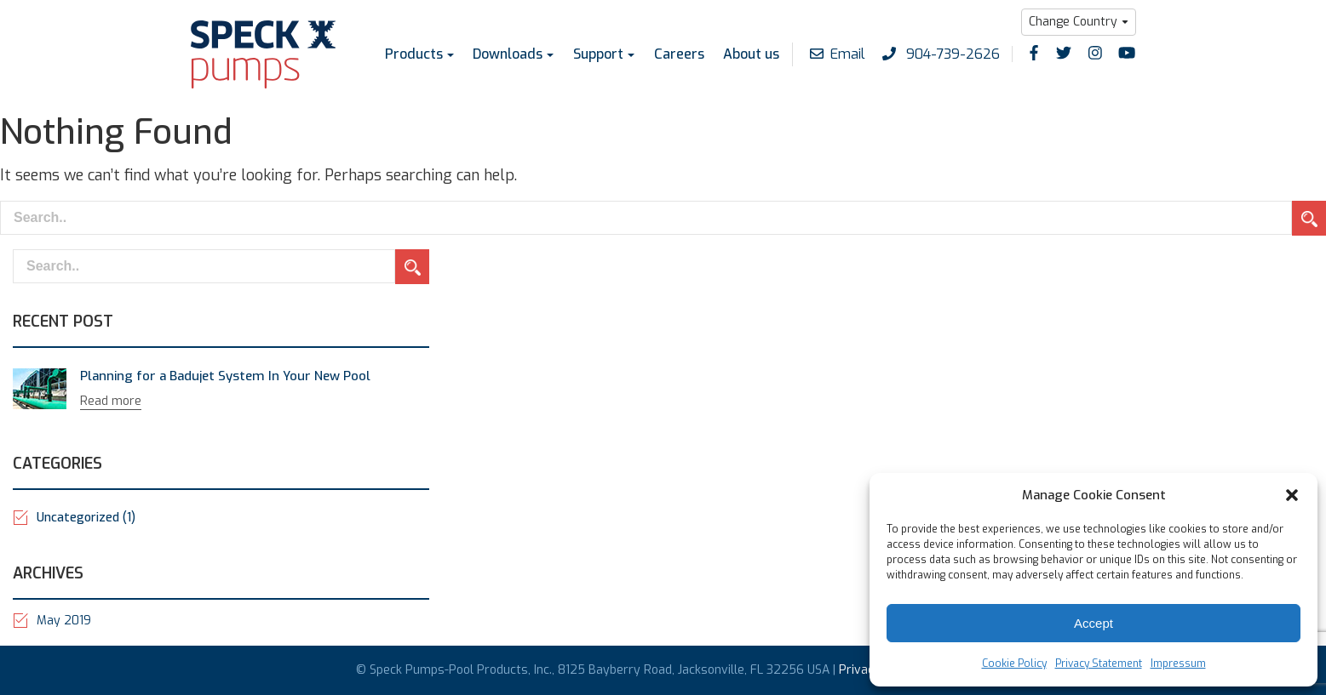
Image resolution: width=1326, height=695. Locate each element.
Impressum (1178, 663)
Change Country (1073, 22)
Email (837, 54)
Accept (1093, 623)
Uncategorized (86, 518)
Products (413, 54)
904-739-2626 (941, 54)
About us (751, 54)
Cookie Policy (1014, 663)
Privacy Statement (1098, 663)
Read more (110, 401)
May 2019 (64, 620)
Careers (678, 54)
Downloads (507, 54)
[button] (1291, 495)
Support (598, 54)
